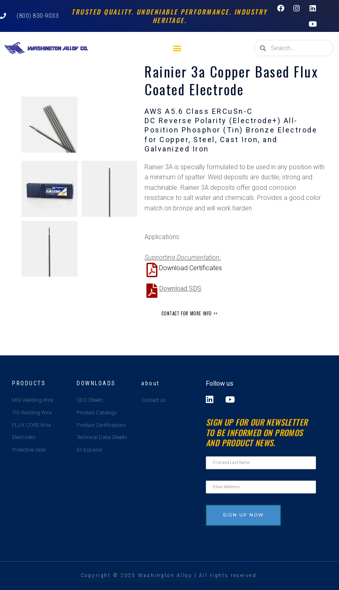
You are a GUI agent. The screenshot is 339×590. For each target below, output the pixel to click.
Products (29, 383)
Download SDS (180, 288)
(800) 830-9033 (38, 16)
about (150, 383)
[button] (177, 48)
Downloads (96, 383)
